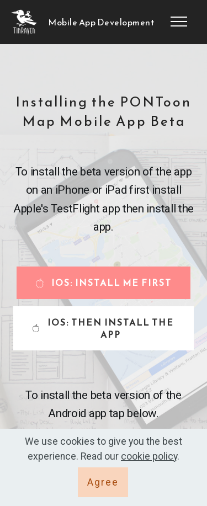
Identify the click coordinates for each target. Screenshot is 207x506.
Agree (103, 482)
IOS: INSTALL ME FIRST (103, 282)
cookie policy (149, 456)
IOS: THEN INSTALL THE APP (103, 328)
